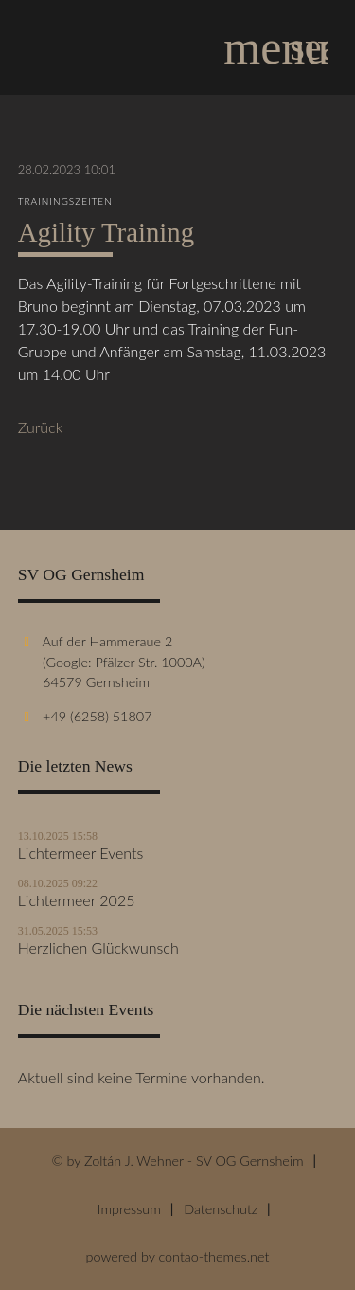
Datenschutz (220, 1209)
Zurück (40, 427)
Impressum (129, 1209)
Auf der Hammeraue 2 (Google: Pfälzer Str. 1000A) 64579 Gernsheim (111, 661)
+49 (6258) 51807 (97, 716)
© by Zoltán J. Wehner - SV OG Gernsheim (177, 1161)
